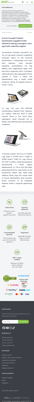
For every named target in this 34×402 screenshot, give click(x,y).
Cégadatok (5, 383)
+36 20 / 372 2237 (7, 343)
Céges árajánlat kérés (8, 345)
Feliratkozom (23, 321)
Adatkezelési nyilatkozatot (23, 20)
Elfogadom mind (25, 26)
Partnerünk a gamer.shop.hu (10, 390)
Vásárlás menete (7, 355)
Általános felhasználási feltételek (11, 357)
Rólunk (4, 380)
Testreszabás (12, 26)
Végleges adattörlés (8, 368)
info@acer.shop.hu (7, 337)
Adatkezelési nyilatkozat (9, 360)
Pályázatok (5, 365)
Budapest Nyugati (7, 378)
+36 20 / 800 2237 (7, 340)
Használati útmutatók (8, 363)
